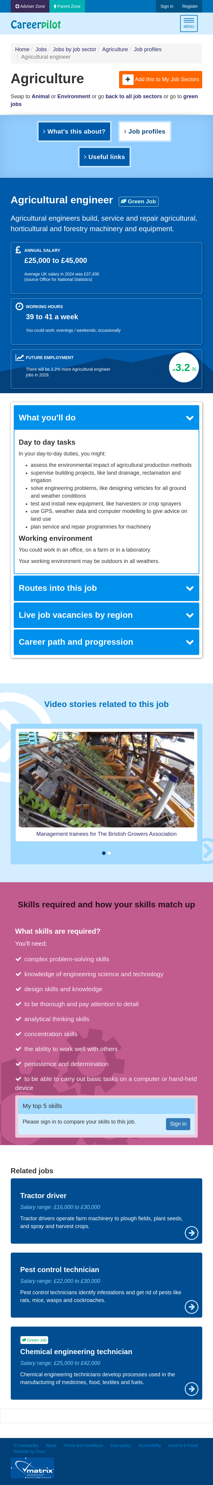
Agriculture (115, 49)
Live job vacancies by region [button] (106, 615)
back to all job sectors (134, 96)
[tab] (106, 418)
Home (22, 49)
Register (190, 6)
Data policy (120, 1445)
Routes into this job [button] (106, 588)
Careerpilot (36, 24)
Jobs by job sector (74, 49)
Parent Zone (67, 6)
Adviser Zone (30, 6)
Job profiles (148, 49)
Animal (41, 96)
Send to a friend (183, 1445)
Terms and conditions (83, 1445)
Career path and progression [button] (106, 642)
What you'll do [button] (106, 417)
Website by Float (29, 1451)
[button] (128, 79)
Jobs (41, 49)
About (51, 1445)
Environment (73, 96)
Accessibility (149, 1445)
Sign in (166, 6)
